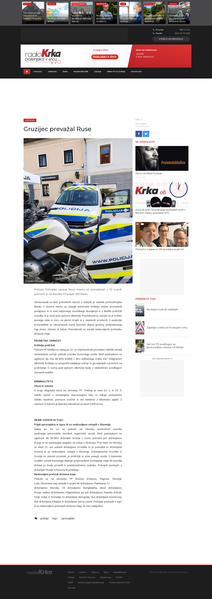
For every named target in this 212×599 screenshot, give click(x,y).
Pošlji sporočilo (171, 39)
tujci (55, 518)
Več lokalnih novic (162, 359)
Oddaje (97, 71)
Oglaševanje (105, 577)
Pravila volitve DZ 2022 (119, 582)
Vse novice (136, 71)
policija (44, 518)
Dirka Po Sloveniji (116, 71)
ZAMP (70, 582)
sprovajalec (68, 518)
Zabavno (52, 71)
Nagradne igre (81, 71)
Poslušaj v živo (104, 57)
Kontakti (71, 588)
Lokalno (37, 71)
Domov (71, 572)
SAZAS (119, 577)
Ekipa (65, 71)
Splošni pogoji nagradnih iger (91, 582)
